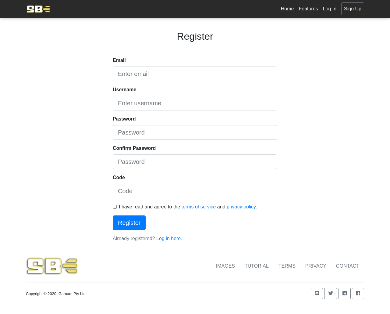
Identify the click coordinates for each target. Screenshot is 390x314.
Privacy (315, 266)
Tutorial (257, 266)
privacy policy (241, 206)
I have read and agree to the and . (188, 206)
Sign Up (352, 8)
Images (225, 266)
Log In (329, 8)
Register (129, 222)
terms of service (198, 206)
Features (308, 8)
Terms (287, 266)
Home (287, 8)
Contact (347, 266)
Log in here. (169, 238)
